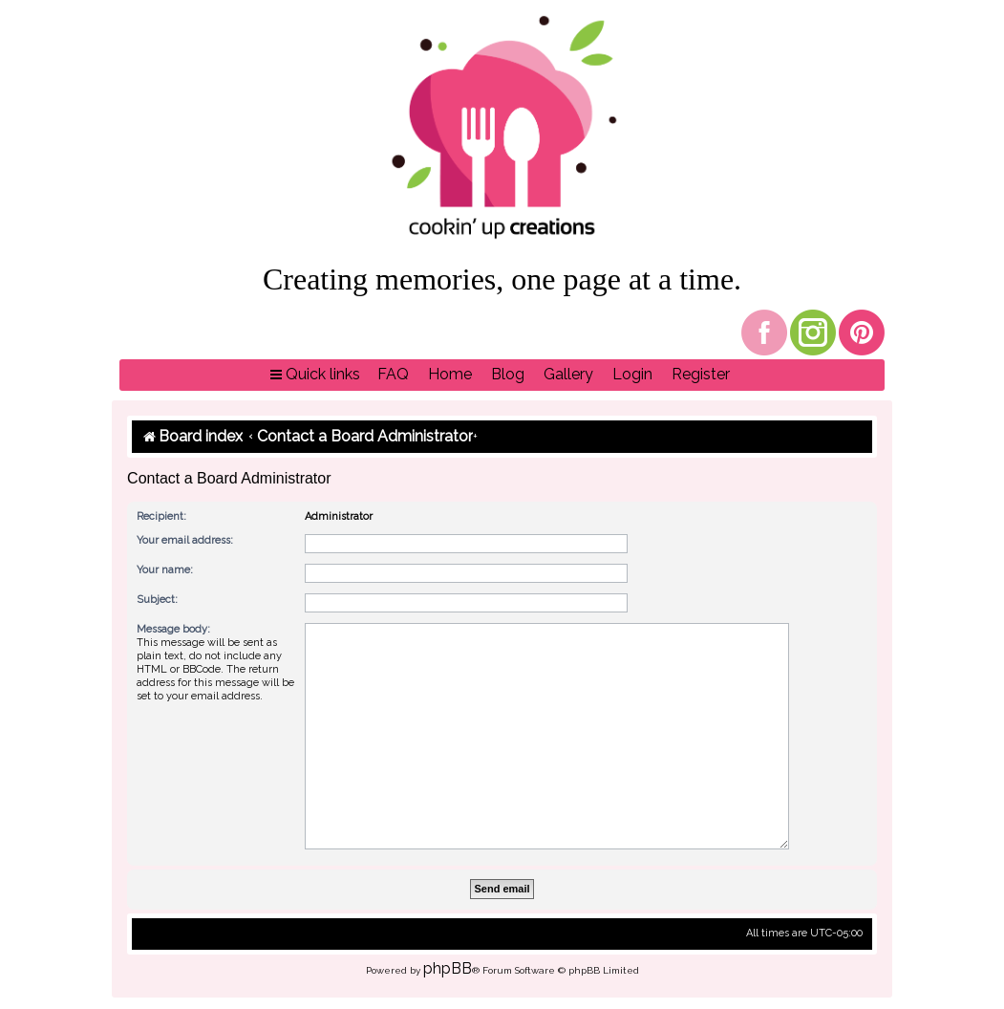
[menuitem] (393, 375)
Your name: (165, 570)
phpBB (447, 968)
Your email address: (185, 540)
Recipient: (161, 516)
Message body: (173, 629)
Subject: (157, 599)
